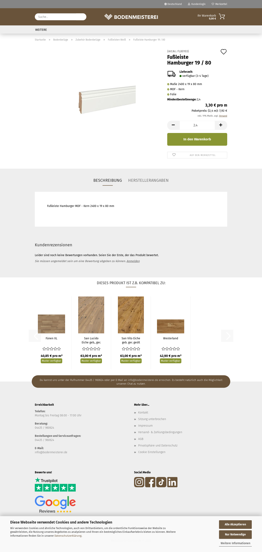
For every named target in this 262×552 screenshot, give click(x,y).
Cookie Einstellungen (151, 452)
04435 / (40, 427)
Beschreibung (107, 180)
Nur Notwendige (235, 534)
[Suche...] (81, 16)
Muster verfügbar (51, 360)
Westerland (170, 338)
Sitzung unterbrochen (152, 419)
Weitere (41, 30)
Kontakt (143, 412)
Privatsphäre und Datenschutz (157, 445)
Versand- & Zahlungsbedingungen (160, 432)
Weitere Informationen (235, 543)
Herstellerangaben (148, 180)
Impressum (145, 425)
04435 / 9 (41, 440)
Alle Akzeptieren (235, 524)
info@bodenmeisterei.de (51, 452)
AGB (140, 439)
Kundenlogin (197, 4)
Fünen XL (51, 338)
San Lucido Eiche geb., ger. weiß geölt (91, 340)
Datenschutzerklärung (67, 535)
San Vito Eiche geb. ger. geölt (131, 340)
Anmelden (133, 261)
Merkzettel (219, 4)
